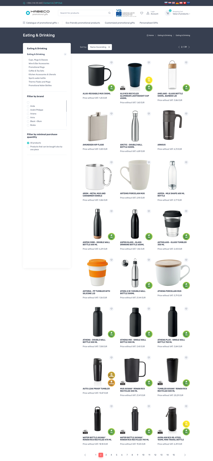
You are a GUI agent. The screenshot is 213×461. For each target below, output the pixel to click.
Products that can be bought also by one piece (46, 148)
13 (161, 443)
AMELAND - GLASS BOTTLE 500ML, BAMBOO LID (170, 95)
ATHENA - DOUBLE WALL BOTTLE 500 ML (94, 334)
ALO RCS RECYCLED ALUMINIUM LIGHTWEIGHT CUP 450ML (134, 96)
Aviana (33, 114)
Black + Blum (36, 121)
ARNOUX (162, 143)
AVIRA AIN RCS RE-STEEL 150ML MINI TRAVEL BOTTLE (171, 428)
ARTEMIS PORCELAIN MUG (132, 191)
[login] (153, 13)
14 (168, 443)
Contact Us (48, 3)
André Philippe (36, 110)
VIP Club (58, 3)
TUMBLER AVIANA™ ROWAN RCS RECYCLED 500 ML (172, 381)
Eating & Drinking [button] (47, 54)
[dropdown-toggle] (168, 13)
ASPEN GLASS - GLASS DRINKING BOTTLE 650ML (132, 239)
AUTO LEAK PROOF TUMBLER (96, 380)
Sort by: (83, 47)
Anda (32, 106)
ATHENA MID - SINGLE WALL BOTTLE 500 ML (133, 334)
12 (155, 443)
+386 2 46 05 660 (34, 3)
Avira (32, 117)
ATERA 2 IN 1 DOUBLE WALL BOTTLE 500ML (132, 286)
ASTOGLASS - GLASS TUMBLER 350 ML (172, 239)
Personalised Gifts (149, 23)
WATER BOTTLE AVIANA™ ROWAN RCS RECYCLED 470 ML (97, 428)
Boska (33, 125)
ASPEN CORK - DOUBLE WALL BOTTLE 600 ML (96, 239)
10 (143, 443)
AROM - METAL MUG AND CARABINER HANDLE (94, 192)
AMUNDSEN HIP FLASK (93, 143)
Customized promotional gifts (120, 23)
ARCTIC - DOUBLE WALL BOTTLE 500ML (131, 144)
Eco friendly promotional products (83, 23)
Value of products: (181, 13)
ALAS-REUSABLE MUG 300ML (97, 94)
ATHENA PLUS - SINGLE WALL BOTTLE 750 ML (171, 334)
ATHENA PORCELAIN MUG (169, 285)
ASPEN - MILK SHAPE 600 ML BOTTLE (171, 192)
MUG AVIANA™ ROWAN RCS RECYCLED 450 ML (132, 381)
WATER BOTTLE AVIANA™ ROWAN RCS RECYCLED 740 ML (134, 428)
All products (35, 143)
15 (174, 443)
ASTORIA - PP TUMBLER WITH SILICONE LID (96, 286)
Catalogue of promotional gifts (40, 23)
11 (149, 443)
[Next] (184, 443)
